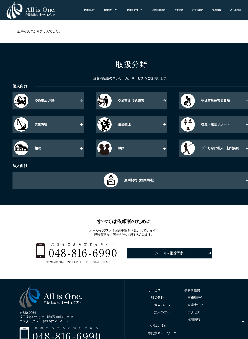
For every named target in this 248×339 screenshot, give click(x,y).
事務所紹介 (195, 297)
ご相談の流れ (158, 10)
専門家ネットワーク (162, 333)
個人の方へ (162, 305)
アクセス (178, 10)
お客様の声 (197, 10)
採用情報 (216, 10)
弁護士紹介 (89, 10)
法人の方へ (162, 312)
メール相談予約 (170, 253)
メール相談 (235, 10)
